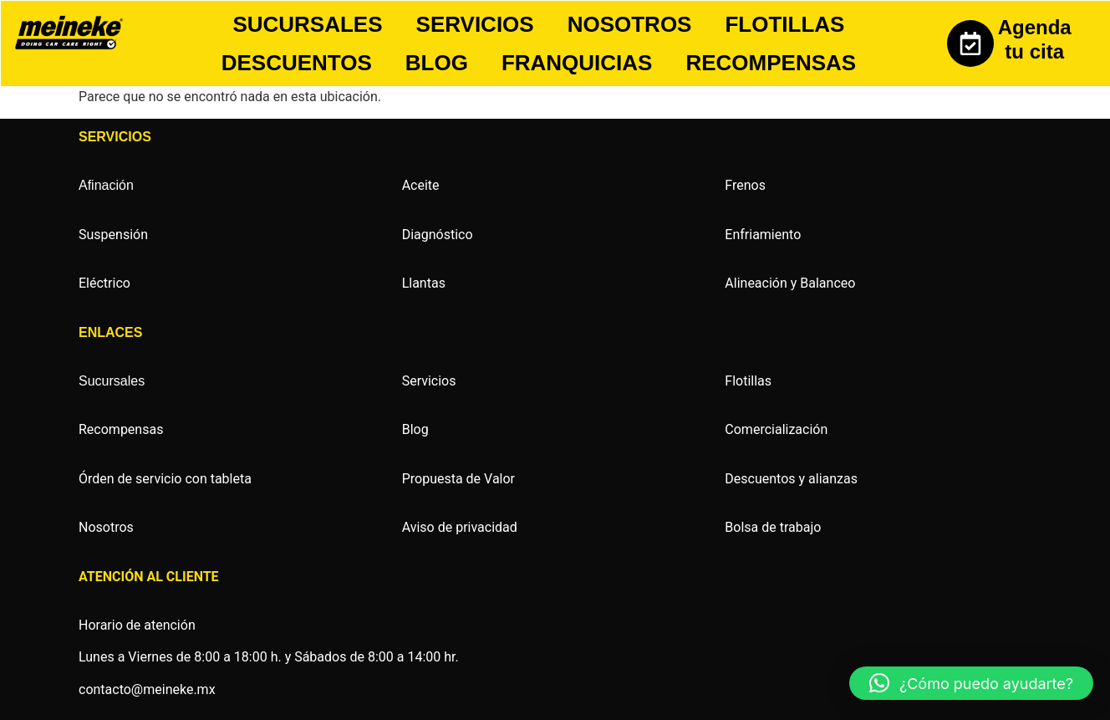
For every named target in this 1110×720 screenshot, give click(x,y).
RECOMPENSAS (770, 62)
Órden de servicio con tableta (165, 479)
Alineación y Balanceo (790, 283)
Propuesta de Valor (458, 479)
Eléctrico (104, 283)
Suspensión (113, 235)
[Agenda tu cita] (970, 43)
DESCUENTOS (296, 62)
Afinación (106, 185)
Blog (415, 429)
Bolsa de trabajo (773, 527)
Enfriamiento (763, 235)
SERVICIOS (475, 24)
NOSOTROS (630, 24)
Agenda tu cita (1035, 39)
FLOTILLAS (784, 24)
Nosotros (106, 527)
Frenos (745, 185)
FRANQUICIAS (577, 62)
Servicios (429, 381)
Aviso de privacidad (459, 527)
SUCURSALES (307, 24)
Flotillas (748, 381)
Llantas (424, 283)
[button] (971, 683)
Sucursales (112, 381)
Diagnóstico (437, 235)
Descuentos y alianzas (791, 479)
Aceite (421, 185)
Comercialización (776, 429)
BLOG (436, 62)
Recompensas (121, 429)
